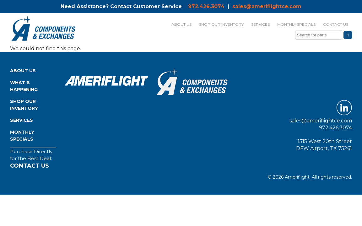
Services (21, 120)
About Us (23, 70)
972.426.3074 (206, 6)
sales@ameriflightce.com (266, 6)
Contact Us (29, 165)
